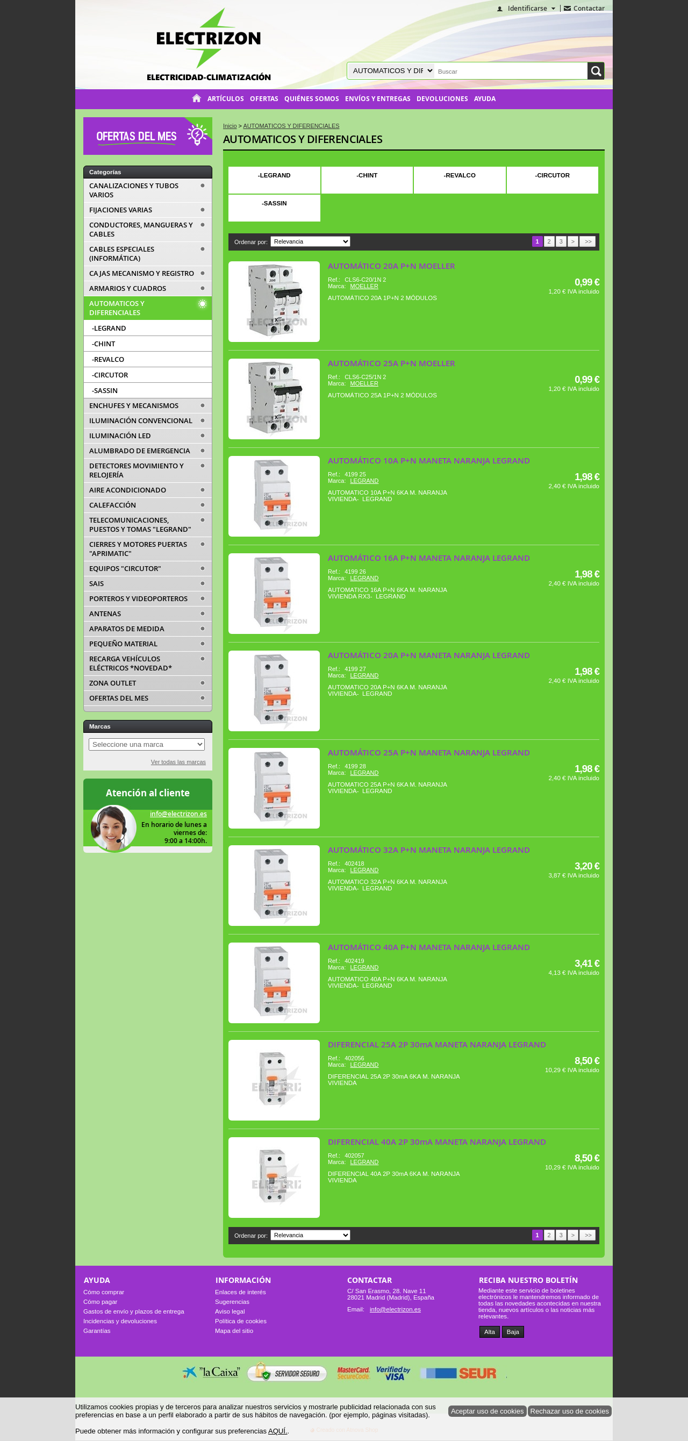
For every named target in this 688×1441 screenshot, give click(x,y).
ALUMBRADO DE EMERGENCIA (139, 450)
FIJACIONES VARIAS (120, 210)
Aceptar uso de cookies (487, 1411)
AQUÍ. (278, 1431)
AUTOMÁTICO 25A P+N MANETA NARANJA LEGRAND (429, 752)
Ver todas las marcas (178, 762)
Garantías (97, 1331)
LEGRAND (364, 480)
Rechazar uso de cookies (570, 1411)
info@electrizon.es (178, 814)
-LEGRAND (274, 175)
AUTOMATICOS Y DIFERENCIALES (302, 139)
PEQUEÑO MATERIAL (123, 643)
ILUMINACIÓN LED (120, 435)
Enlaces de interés (240, 1292)
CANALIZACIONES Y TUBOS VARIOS (133, 190)
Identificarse (527, 8)
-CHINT (366, 175)
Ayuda (485, 99)
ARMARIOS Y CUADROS (127, 288)
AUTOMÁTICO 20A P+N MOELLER (391, 266)
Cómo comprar (103, 1292)
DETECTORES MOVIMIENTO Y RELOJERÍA (136, 470)
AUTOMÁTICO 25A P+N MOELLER (391, 363)
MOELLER (364, 286)
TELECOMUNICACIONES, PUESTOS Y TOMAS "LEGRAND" (140, 525)
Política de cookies (241, 1321)
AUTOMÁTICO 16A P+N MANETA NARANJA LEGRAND (429, 557)
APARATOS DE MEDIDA (126, 628)
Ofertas (264, 99)
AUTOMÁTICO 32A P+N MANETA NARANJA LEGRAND (429, 849)
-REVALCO (460, 175)
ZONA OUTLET (112, 683)
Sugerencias (232, 1302)
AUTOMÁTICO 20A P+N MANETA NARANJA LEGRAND (429, 655)
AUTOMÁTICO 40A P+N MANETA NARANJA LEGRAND (429, 947)
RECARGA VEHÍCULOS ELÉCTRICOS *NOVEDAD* (130, 663)
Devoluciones (442, 99)
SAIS (96, 583)
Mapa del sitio (234, 1331)
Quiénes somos (311, 99)
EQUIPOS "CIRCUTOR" (125, 568)
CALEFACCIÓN (112, 505)
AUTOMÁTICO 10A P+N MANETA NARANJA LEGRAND (429, 460)
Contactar (589, 8)
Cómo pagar (100, 1302)
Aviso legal (230, 1311)
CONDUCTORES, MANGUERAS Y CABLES (141, 229)
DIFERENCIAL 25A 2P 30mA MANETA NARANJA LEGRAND (437, 1044)
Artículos (225, 99)
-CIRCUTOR (552, 175)
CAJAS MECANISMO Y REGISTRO (141, 273)
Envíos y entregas (378, 99)
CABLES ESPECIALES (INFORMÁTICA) (121, 254)
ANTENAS (105, 613)
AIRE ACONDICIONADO (127, 490)
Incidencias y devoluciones (120, 1321)
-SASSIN (274, 203)
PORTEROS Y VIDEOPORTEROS (138, 598)
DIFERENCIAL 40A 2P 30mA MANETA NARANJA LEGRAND (437, 1141)
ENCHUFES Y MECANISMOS (133, 405)
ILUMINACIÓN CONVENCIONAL (140, 420)
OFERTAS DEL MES (118, 698)
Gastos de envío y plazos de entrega (133, 1311)
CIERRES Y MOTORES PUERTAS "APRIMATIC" (138, 549)
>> (587, 241)
